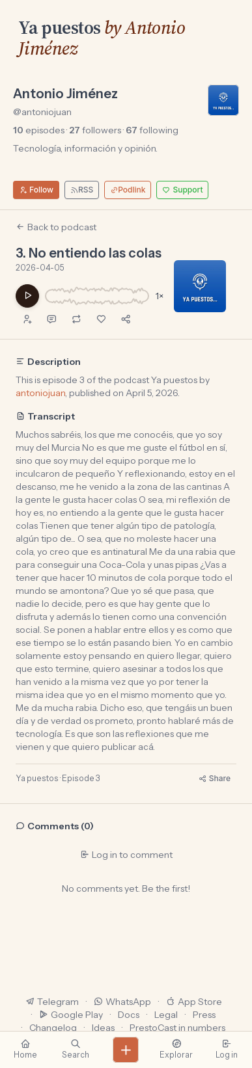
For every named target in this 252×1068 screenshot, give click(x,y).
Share (215, 778)
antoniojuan (40, 393)
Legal (166, 1015)
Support (182, 189)
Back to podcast (56, 227)
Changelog (53, 1028)
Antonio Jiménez (65, 93)
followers (95, 130)
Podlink (127, 189)
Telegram (52, 1002)
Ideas (103, 1028)
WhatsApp (122, 1002)
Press (204, 1015)
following (152, 130)
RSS (81, 189)
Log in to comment (126, 855)
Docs (128, 1015)
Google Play (71, 1015)
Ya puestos (59, 27)
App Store (194, 1002)
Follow (36, 189)
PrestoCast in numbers (177, 1028)
